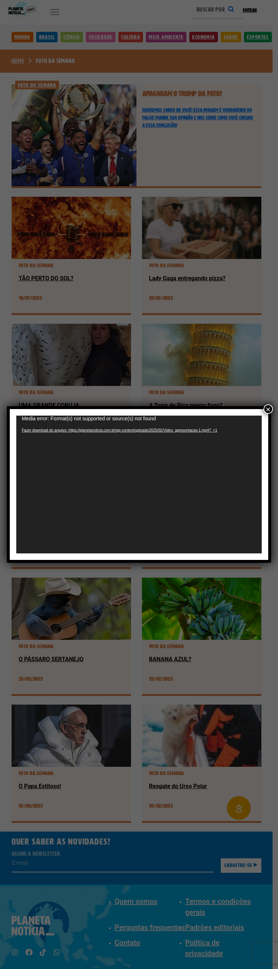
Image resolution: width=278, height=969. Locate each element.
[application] (139, 484)
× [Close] (268, 409)
